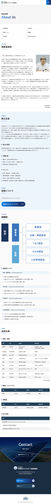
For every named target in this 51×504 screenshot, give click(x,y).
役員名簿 (5, 36)
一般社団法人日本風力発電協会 (9, 425)
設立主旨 (30, 28)
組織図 (29, 32)
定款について (6, 32)
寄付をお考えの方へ (32, 36)
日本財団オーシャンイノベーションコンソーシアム (13, 421)
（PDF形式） (11, 204)
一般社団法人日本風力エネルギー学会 (10, 428)
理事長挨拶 (5, 28)
